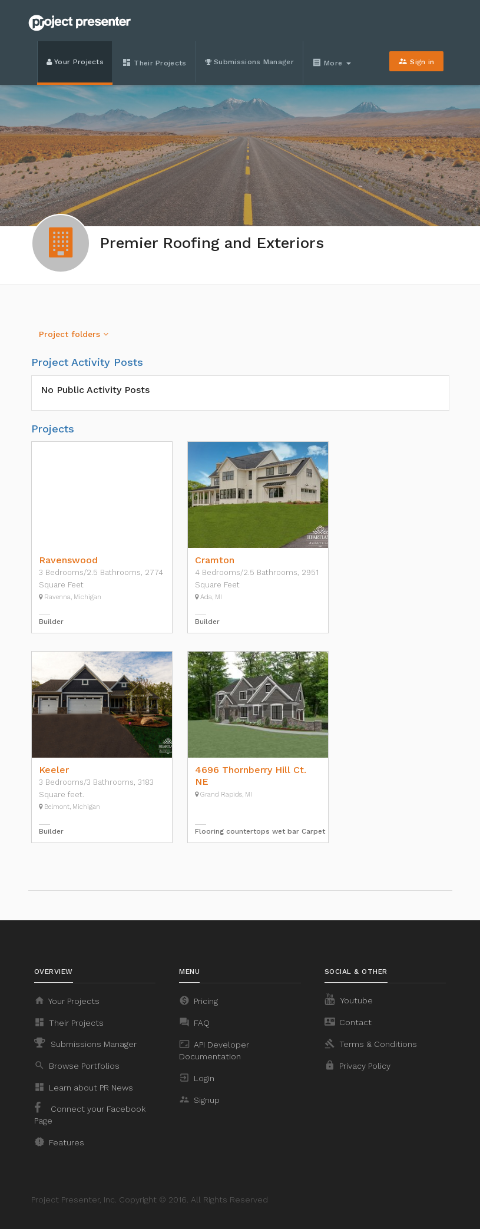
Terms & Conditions (371, 1043)
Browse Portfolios (77, 1065)
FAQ (194, 1022)
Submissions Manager (249, 62)
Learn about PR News (83, 1087)
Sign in (416, 61)
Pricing (198, 1000)
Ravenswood (68, 560)
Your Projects (75, 62)
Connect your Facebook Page (89, 1113)
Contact (348, 1021)
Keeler (54, 769)
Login (196, 1077)
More (332, 62)
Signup (199, 1099)
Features (59, 1142)
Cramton (214, 560)
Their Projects (154, 62)
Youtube (349, 999)
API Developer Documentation (214, 1050)
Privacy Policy (357, 1065)
